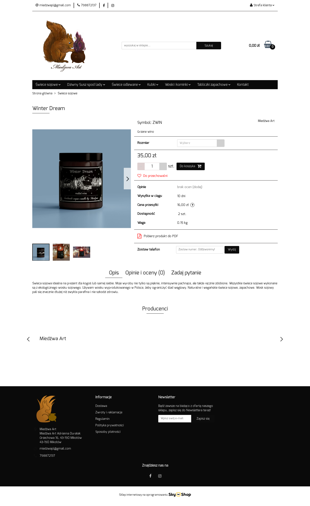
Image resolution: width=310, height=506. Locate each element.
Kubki (152, 84)
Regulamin (102, 418)
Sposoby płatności (108, 431)
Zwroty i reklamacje (108, 412)
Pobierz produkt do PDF (157, 236)
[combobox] (201, 143)
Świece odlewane (126, 84)
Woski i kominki (178, 84)
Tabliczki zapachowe (214, 84)
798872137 (47, 455)
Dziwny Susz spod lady (86, 84)
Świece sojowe (48, 84)
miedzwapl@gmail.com (55, 448)
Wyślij (232, 249)
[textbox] (197, 143)
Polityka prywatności (109, 425)
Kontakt (243, 84)
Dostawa (101, 406)
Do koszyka (191, 166)
